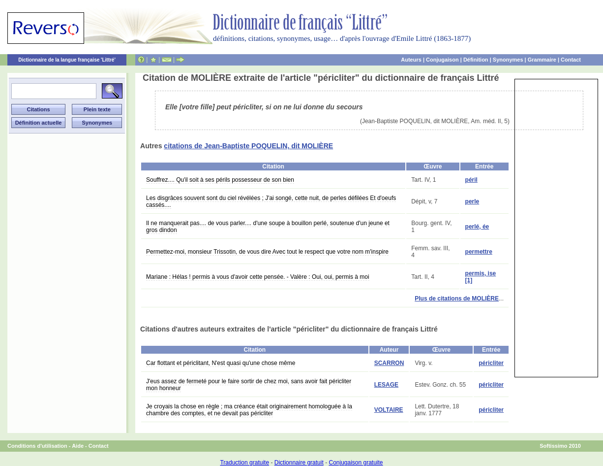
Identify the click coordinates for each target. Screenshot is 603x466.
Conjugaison (442, 60)
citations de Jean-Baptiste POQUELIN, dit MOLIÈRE (248, 146)
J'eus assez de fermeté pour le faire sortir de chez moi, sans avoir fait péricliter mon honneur (248, 385)
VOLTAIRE (388, 409)
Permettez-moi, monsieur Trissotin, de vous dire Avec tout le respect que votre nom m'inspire (267, 251)
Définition (475, 60)
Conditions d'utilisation (37, 446)
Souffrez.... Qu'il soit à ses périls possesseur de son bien (220, 179)
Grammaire (542, 60)
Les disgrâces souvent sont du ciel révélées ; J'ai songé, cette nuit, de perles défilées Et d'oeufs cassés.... (271, 201)
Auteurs (411, 60)
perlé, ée (477, 226)
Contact (571, 60)
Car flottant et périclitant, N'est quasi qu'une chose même (220, 363)
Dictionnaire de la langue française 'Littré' (67, 60)
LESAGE (386, 384)
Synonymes (508, 60)
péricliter (491, 363)
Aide (78, 446)
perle (472, 201)
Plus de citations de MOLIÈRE (457, 298)
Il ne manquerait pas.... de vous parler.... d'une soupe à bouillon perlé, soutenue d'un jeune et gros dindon (268, 226)
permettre (478, 251)
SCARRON (389, 363)
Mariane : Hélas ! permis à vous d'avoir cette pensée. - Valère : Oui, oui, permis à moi (257, 276)
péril (471, 179)
